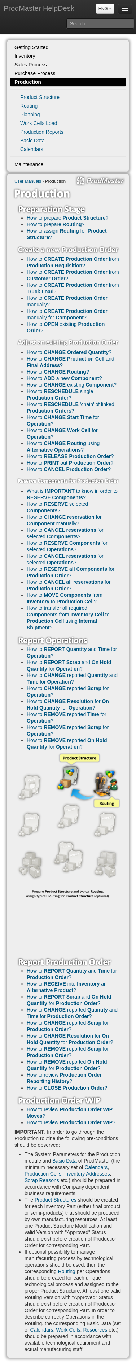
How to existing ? (72, 385)
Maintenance (28, 164)
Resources (95, 1330)
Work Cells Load (38, 123)
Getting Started (31, 47)
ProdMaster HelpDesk (39, 8)
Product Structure (40, 97)
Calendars (31, 149)
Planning (30, 114)
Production (27, 82)
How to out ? (70, 463)
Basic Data (32, 140)
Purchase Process (35, 73)
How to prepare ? (67, 218)
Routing (29, 106)
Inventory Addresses (87, 1174)
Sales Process (30, 65)
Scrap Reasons (42, 1180)
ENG (105, 8)
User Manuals (27, 181)
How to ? (69, 352)
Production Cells (43, 1174)
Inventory (24, 56)
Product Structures (55, 1200)
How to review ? (71, 1122)
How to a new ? (64, 378)
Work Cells (68, 1330)
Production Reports (41, 132)
